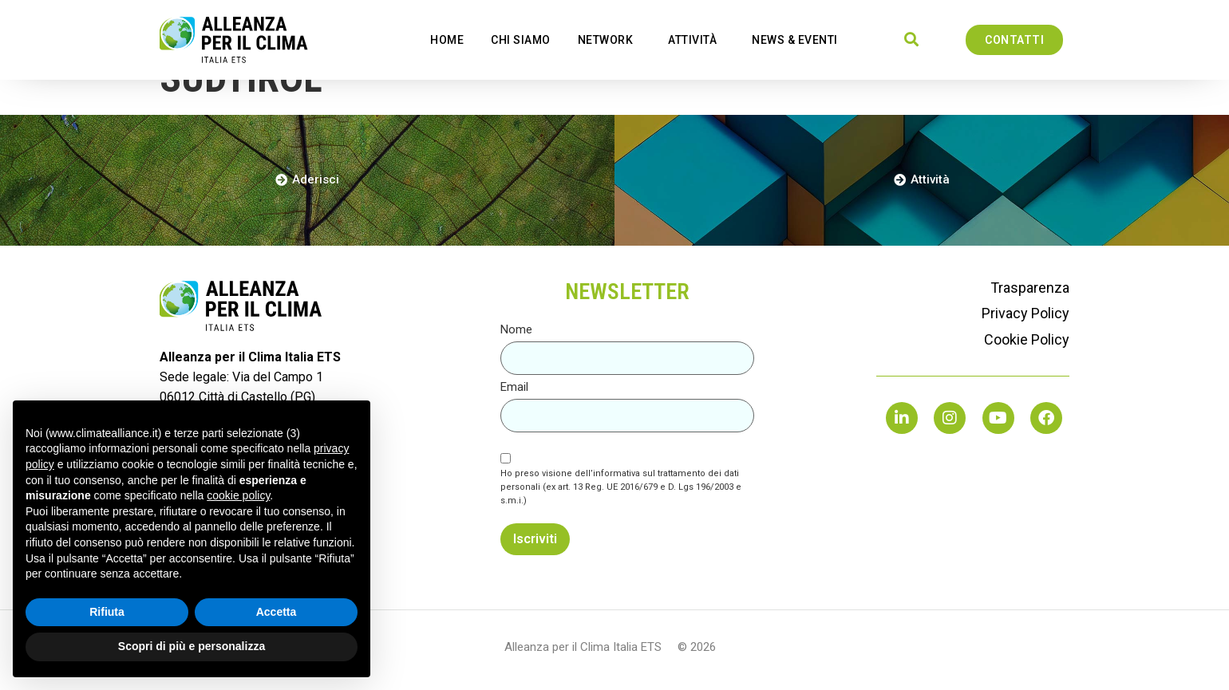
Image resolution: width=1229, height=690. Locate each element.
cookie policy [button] (238, 495)
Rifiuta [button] (106, 611)
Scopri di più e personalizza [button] (191, 646)
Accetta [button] (276, 611)
